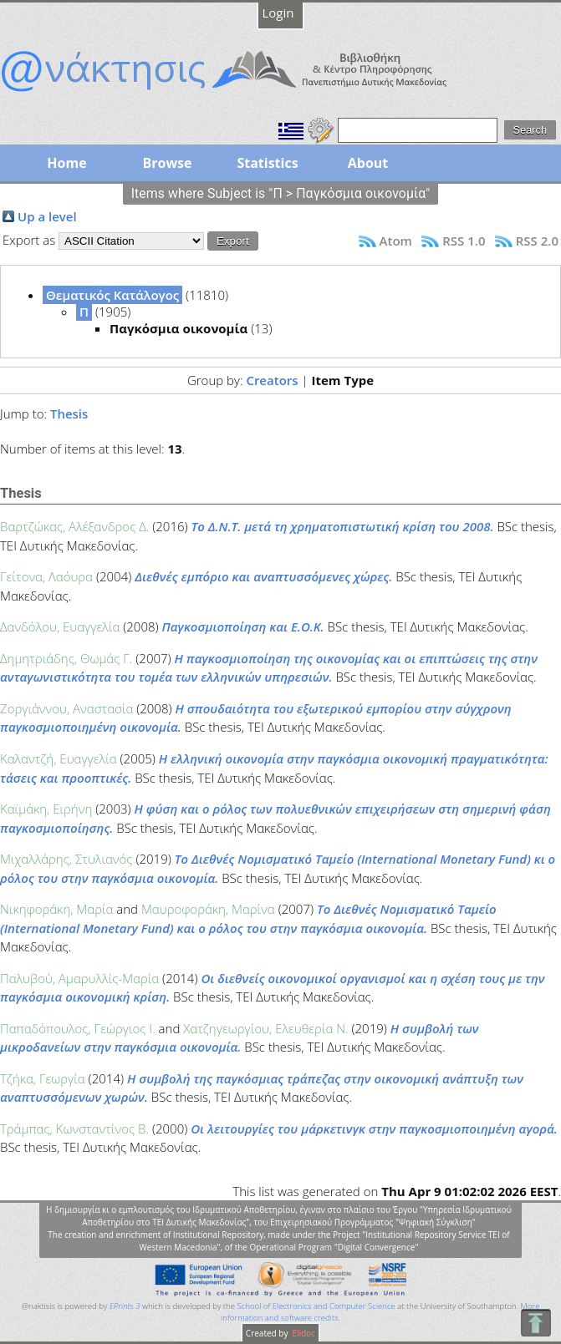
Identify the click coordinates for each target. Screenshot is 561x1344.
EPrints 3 (125, 1306)
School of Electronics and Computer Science (316, 1306)
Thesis (69, 413)
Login (278, 12)
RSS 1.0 (463, 240)
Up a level (47, 216)
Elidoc (302, 1333)
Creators (272, 380)
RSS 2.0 (537, 240)
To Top (535, 1322)
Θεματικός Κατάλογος (112, 295)
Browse (166, 163)
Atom (396, 240)
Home (66, 163)
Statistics (267, 163)
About (368, 163)
